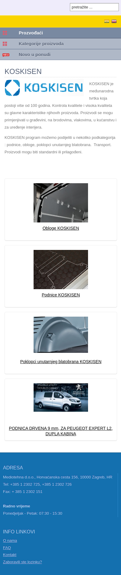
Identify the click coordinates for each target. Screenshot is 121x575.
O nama (10, 540)
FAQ (7, 547)
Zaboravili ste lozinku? (22, 562)
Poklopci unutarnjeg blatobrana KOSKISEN (61, 361)
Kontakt (9, 554)
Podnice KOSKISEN (61, 294)
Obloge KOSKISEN (61, 228)
